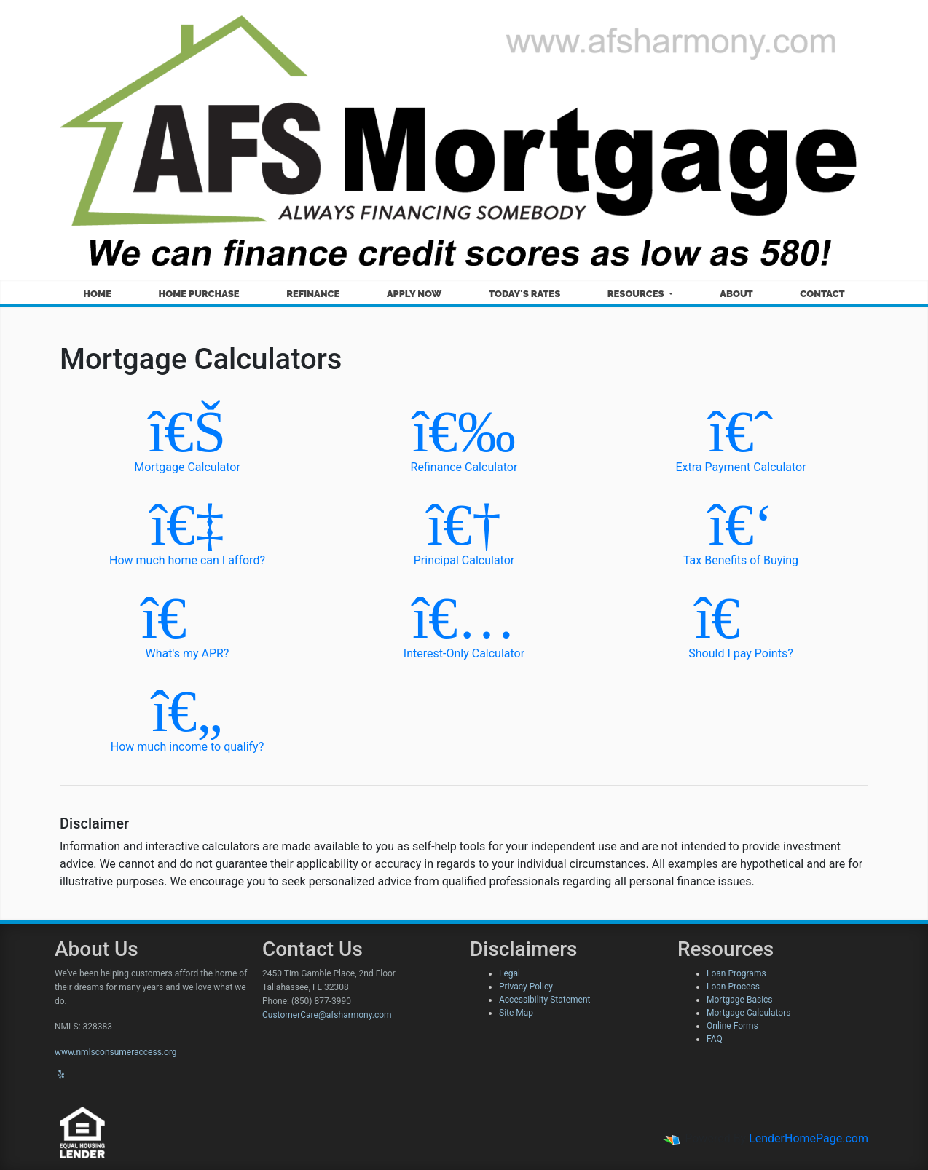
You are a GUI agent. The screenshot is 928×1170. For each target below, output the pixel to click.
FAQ (715, 1039)
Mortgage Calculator (187, 437)
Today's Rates (524, 293)
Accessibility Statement (544, 1000)
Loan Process (733, 986)
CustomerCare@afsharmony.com (327, 1015)
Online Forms (732, 1026)
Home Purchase (199, 293)
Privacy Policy (526, 986)
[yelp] (61, 1075)
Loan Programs (736, 973)
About (736, 293)
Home (97, 293)
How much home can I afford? (187, 530)
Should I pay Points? (740, 623)
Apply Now (414, 293)
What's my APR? (187, 623)
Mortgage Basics (740, 1000)
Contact (822, 293)
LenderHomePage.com (808, 1138)
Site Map (516, 1013)
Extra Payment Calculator (740, 437)
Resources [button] (636, 293)
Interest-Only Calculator (464, 623)
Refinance (312, 293)
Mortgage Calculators (748, 1013)
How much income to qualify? (187, 717)
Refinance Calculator (464, 437)
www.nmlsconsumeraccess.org (116, 1052)
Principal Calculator (464, 530)
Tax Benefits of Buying (740, 530)
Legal (509, 973)
